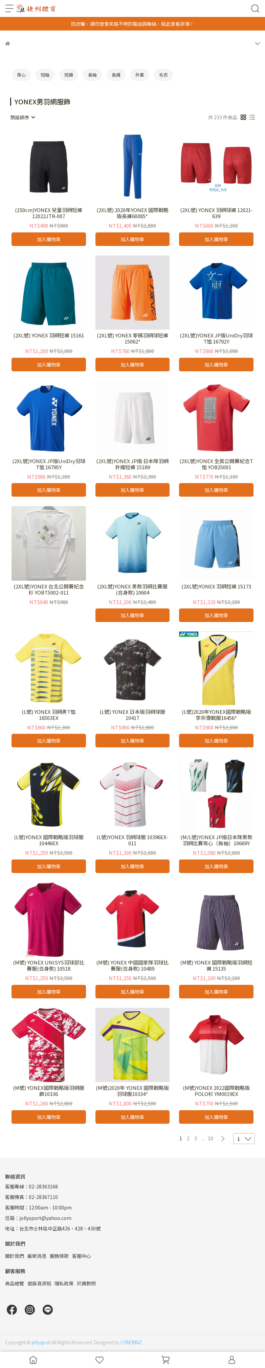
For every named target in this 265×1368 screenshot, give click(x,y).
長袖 (92, 74)
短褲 (68, 74)
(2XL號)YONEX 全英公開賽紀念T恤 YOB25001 (216, 464)
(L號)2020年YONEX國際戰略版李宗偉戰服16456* (216, 715)
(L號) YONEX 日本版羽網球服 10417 (132, 715)
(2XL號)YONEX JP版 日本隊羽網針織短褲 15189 (132, 464)
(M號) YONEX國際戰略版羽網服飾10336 (48, 1091)
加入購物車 (49, 239)
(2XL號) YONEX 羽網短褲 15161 (48, 335)
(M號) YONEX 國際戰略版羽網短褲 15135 (216, 965)
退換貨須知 (39, 1283)
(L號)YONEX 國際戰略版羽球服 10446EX (49, 840)
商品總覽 (14, 1283)
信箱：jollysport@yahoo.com (38, 1218)
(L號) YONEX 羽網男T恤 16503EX (48, 715)
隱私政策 (63, 1283)
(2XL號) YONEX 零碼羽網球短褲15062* (132, 338)
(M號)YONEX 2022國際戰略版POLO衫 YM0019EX (216, 1091)
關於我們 (14, 1255)
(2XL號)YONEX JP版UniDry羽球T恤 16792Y (216, 338)
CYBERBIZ (131, 1342)
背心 (21, 74)
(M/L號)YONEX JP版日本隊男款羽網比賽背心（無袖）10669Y (216, 840)
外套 (139, 74)
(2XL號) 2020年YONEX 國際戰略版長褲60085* (132, 213)
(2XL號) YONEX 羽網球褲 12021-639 (216, 213)
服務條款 (59, 1255)
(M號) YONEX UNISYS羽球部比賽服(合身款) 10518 (48, 965)
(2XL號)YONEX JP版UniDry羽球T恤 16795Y (48, 464)
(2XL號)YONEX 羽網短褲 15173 (216, 586)
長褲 (116, 74)
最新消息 (36, 1255)
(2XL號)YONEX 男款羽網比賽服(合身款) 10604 (132, 589)
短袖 (45, 74)
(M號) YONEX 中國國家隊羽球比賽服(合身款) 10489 (132, 965)
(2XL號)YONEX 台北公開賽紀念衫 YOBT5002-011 (49, 589)
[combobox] (22, 117)
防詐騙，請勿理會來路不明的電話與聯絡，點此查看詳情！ (132, 23)
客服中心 (81, 1255)
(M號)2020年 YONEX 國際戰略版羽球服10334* (132, 1091)
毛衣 (163, 74)
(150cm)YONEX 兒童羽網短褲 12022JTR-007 (48, 213)
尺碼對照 (86, 1283)
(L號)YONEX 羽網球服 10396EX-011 (132, 840)
